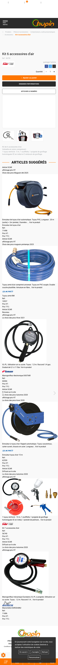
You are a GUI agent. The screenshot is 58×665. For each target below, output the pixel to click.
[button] (23, 35)
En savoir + (24, 652)
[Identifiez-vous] (8, 2)
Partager (46, 66)
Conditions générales (10, 646)
